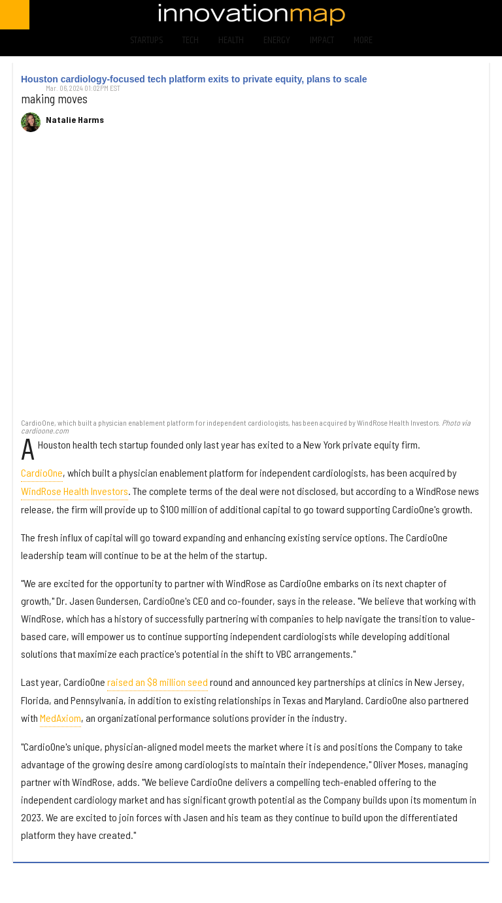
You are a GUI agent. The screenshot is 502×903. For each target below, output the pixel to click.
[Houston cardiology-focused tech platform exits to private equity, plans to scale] (251, 282)
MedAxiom (60, 717)
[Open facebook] (365, 14)
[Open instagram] (434, 14)
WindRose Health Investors (74, 491)
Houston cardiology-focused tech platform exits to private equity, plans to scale (194, 79)
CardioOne (42, 472)
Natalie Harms (75, 119)
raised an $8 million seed (157, 681)
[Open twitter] (400, 14)
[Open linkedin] (469, 14)
